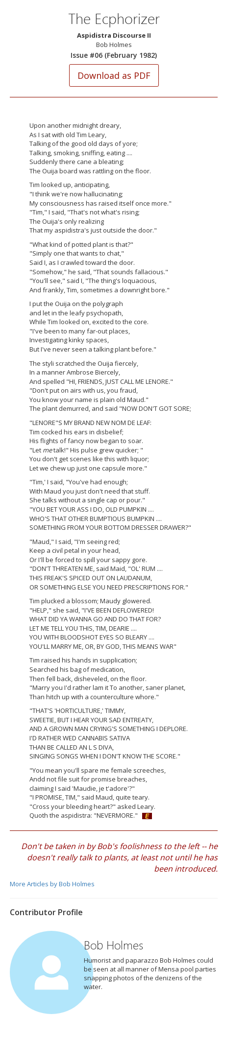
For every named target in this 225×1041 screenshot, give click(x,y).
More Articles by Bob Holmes (52, 883)
